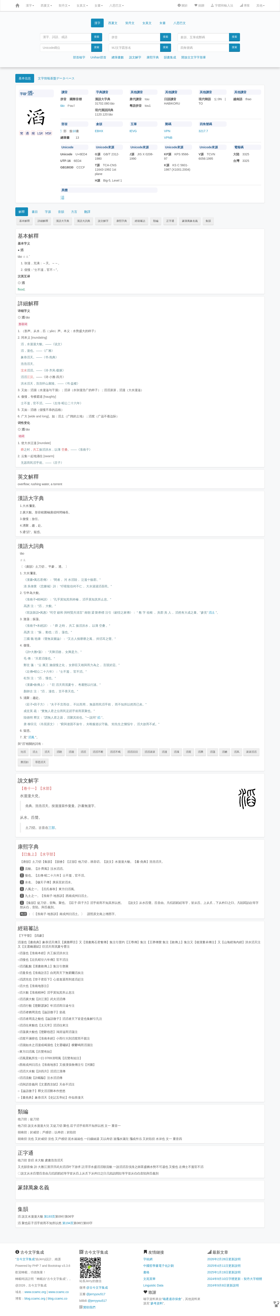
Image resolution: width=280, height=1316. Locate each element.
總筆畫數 (118, 57)
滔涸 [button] (71, 751)
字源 (48, 212)
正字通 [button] (170, 220)
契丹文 (64, 5)
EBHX (99, 131)
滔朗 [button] (59, 751)
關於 (183, 5)
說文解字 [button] (103, 220)
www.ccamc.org (35, 1292)
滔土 (212, 612)
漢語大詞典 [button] (83, 220)
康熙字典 (153, 57)
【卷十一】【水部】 (36, 788)
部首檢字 (79, 57)
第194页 (68, 1223)
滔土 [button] (35, 751)
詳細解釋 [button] (43, 220)
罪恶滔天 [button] (40, 762)
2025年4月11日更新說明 (224, 1265)
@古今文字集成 (97, 1287)
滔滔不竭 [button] (115, 751)
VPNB (168, 137)
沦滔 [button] (23, 751)
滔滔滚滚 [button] (150, 751)
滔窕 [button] (188, 751)
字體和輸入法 (222, 5)
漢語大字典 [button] (62, 220)
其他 (260, 5)
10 (74, 131)
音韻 (61, 212)
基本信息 (25, 78)
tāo (62, 105)
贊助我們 (89, 1307)
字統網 (147, 1259)
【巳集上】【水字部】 (38, 854)
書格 (146, 1272)
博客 (245, 5)
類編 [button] (155, 220)
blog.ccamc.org (34, 1298)
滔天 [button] (47, 751)
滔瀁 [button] (176, 751)
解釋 (22, 212)
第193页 (49, 1216)
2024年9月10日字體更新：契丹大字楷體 (234, 1279)
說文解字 (135, 57)
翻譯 (87, 212)
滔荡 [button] (212, 751)
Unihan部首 (98, 57)
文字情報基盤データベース (56, 78)
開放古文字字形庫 (193, 57)
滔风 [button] (236, 751)
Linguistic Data (153, 1285)
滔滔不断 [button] (98, 751)
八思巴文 (116, 5)
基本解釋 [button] (24, 220)
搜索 (96, 36)
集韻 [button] (208, 220)
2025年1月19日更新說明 (224, 1272)
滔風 (31, 737)
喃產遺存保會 (172, 1299)
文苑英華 (149, 1279)
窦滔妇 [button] (24, 762)
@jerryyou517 (95, 1294)
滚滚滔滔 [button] (251, 751)
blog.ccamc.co (57, 1298)
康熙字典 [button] (121, 220)
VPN (167, 131)
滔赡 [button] (224, 751)
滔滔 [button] (83, 751)
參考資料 (156, 1303)
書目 (35, 212)
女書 (98, 5)
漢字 (30, 5)
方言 (74, 212)
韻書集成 (170, 57)
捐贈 (199, 5)
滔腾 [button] (200, 751)
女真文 (82, 5)
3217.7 (203, 131)
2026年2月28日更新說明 (224, 1259)
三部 (51, 828)
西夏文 (46, 5)
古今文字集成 (25, 1259)
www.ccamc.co (58, 1292)
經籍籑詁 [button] (140, 220)
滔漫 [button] (164, 751)
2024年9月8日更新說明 (223, 1285)
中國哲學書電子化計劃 (158, 1265)
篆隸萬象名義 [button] (190, 220)
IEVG (133, 131)
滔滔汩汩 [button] (132, 751)
